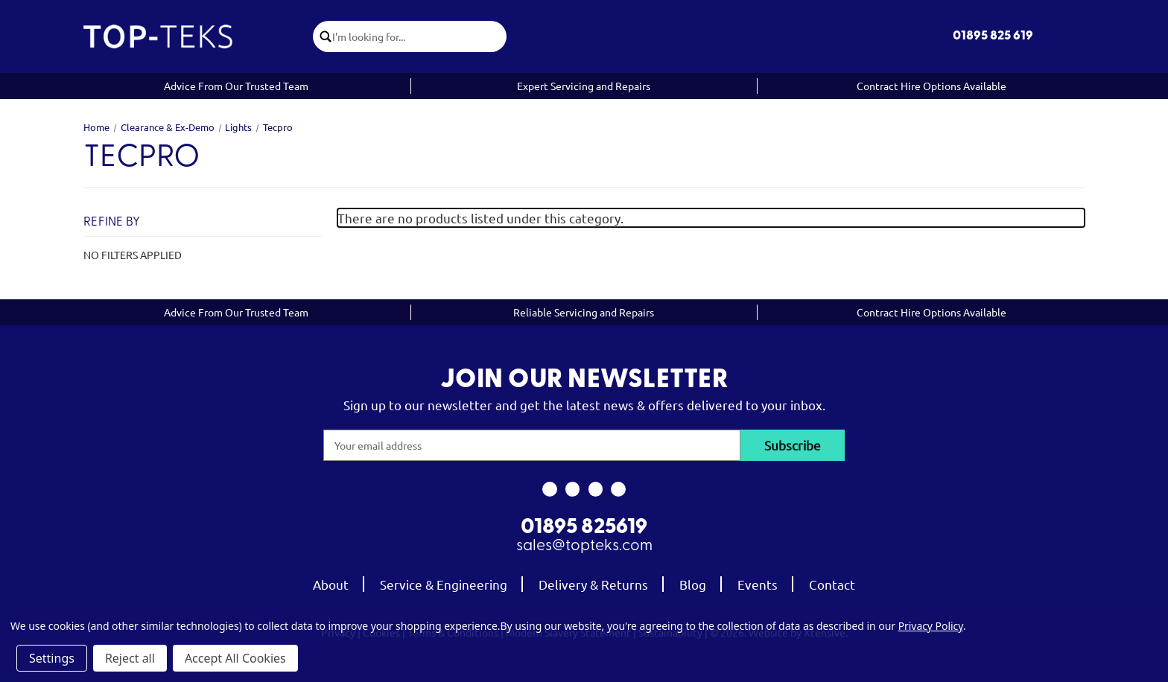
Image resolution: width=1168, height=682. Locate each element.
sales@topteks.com (584, 546)
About (331, 584)
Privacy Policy (930, 626)
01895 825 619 (993, 36)
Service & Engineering (443, 584)
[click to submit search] (323, 36)
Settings (51, 658)
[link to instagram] (572, 489)
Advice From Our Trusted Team (236, 85)
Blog (692, 584)
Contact (832, 584)
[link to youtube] (595, 489)
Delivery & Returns (593, 584)
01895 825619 (584, 527)
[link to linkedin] (618, 489)
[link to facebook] (549, 489)
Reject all (130, 658)
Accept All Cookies (235, 658)
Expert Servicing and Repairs (583, 85)
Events (757, 584)
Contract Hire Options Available (931, 85)
